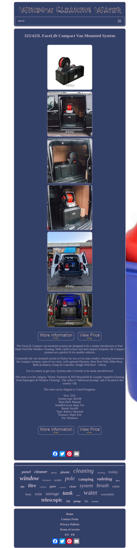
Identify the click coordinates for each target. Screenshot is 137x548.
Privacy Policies (69, 524)
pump (77, 501)
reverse (95, 501)
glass (78, 495)
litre (32, 485)
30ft (22, 486)
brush (103, 485)
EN (67, 534)
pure (53, 486)
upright (57, 480)
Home (69, 514)
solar (38, 494)
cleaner (40, 471)
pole (70, 478)
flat (86, 501)
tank (68, 493)
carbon (43, 487)
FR (73, 534)
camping (85, 479)
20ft (68, 501)
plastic (65, 472)
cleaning (83, 471)
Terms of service (70, 529)
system (86, 485)
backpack (46, 480)
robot (116, 486)
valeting (104, 478)
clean (72, 486)
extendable (107, 494)
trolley (113, 472)
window (29, 478)
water (90, 492)
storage (52, 493)
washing (101, 472)
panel (26, 471)
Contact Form (69, 519)
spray (54, 472)
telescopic (51, 500)
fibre (118, 480)
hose (28, 494)
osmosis (62, 487)
